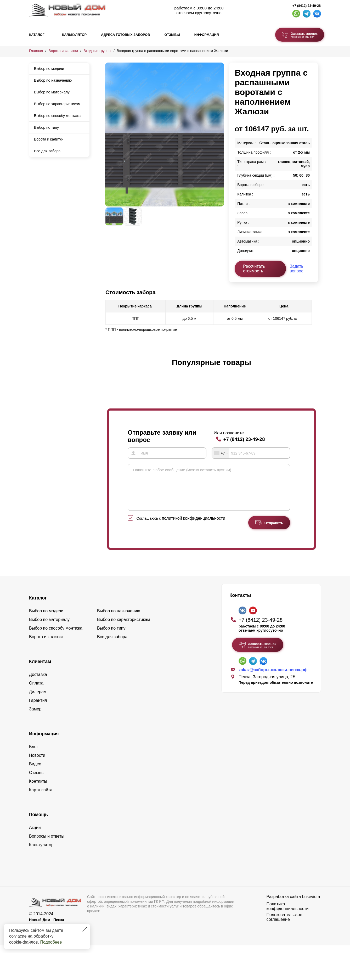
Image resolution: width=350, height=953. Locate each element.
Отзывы (172, 35)
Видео (35, 771)
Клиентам (40, 669)
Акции (35, 835)
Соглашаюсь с (181, 526)
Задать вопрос (296, 268)
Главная (36, 51)
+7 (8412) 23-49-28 (306, 6)
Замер (35, 716)
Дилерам (38, 699)
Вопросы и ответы (46, 844)
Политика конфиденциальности (288, 913)
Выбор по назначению (53, 80)
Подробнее (51, 942)
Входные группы (97, 51)
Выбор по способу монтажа (57, 116)
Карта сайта (40, 797)
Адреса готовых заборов (125, 35)
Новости (37, 763)
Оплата (36, 690)
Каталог (36, 35)
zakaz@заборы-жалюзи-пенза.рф (273, 677)
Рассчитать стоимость (254, 268)
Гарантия (38, 708)
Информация (206, 35)
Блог (33, 754)
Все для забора (47, 151)
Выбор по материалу (52, 92)
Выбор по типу (46, 127)
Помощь (38, 822)
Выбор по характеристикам (57, 104)
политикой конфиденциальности (193, 526)
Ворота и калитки (63, 51)
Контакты (38, 789)
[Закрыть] (85, 929)
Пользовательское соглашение (284, 924)
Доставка (38, 682)
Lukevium (311, 904)
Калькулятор (74, 35)
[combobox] (221, 453)
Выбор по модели (49, 68)
